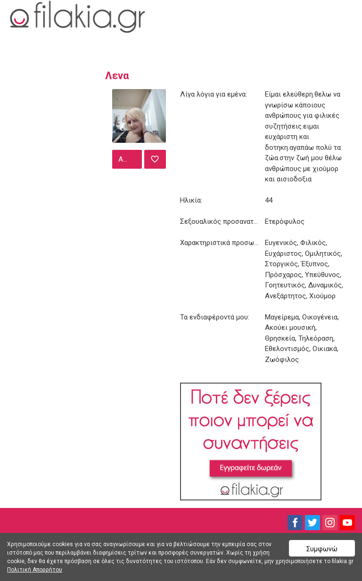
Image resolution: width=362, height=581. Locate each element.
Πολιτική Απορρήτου (34, 569)
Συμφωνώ (321, 549)
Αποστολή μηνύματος (129, 159)
